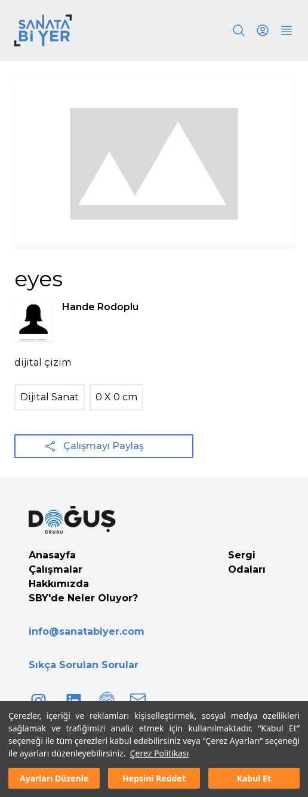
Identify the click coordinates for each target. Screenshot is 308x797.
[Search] (239, 30)
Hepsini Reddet (154, 778)
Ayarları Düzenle (54, 778)
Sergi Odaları (247, 562)
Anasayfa (52, 555)
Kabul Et (254, 778)
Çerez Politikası (159, 753)
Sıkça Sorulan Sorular (83, 665)
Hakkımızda (59, 583)
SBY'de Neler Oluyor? (83, 598)
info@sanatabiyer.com (86, 631)
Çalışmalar (55, 569)
